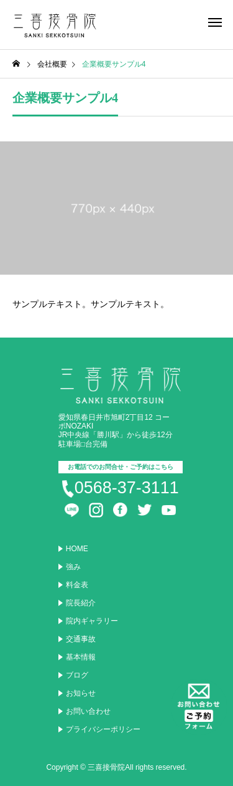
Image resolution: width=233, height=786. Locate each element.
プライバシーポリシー (103, 729)
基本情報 (81, 657)
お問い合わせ (88, 711)
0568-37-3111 (127, 487)
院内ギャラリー (92, 621)
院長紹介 (81, 603)
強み (73, 566)
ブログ (77, 675)
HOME (77, 548)
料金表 (77, 584)
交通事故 (81, 639)
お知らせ (81, 693)
